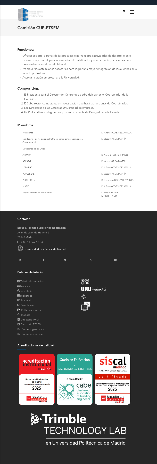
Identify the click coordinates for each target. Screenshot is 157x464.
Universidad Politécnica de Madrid (41, 249)
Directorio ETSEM (31, 324)
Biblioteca (24, 296)
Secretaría (24, 291)
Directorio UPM (30, 320)
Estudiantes (26, 305)
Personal (24, 300)
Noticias (23, 286)
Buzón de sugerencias (30, 329)
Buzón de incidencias (30, 334)
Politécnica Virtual (31, 310)
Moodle (25, 315)
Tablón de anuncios (30, 281)
